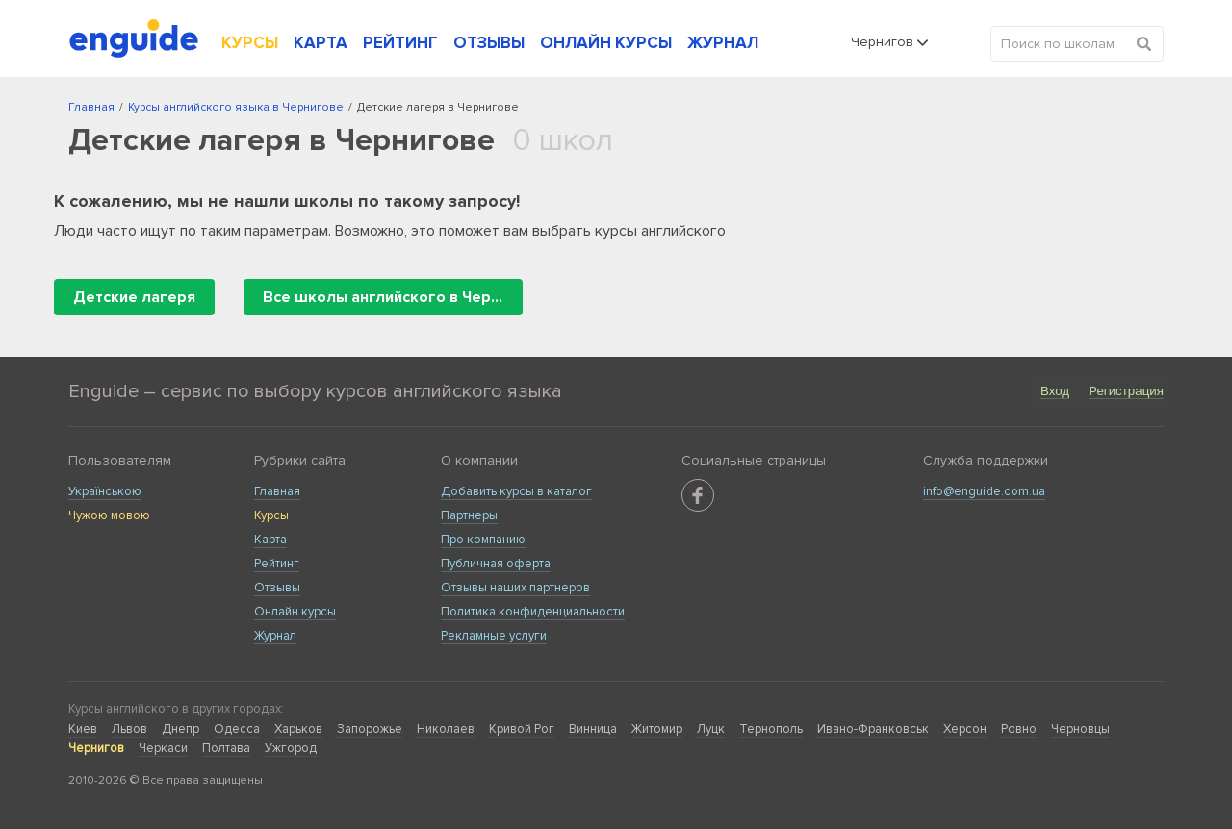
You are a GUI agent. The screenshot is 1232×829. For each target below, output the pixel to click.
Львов (129, 729)
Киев (82, 729)
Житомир (656, 729)
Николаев (446, 729)
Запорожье (369, 729)
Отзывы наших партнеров (515, 587)
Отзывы (277, 587)
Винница (593, 729)
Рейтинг (276, 563)
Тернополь (771, 729)
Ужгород (291, 748)
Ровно (1019, 729)
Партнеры (469, 515)
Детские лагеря (134, 297)
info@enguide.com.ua (984, 491)
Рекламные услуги (494, 635)
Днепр (180, 729)
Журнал (275, 635)
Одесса (237, 729)
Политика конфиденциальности (533, 611)
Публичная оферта (496, 563)
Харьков (298, 729)
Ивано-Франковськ (873, 729)
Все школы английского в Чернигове (393, 297)
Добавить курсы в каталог (516, 491)
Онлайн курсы (295, 611)
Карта (270, 539)
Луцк (711, 729)
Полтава (226, 748)
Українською (104, 491)
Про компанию (483, 539)
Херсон (965, 729)
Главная (277, 491)
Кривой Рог (521, 729)
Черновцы (1080, 729)
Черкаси (163, 748)
